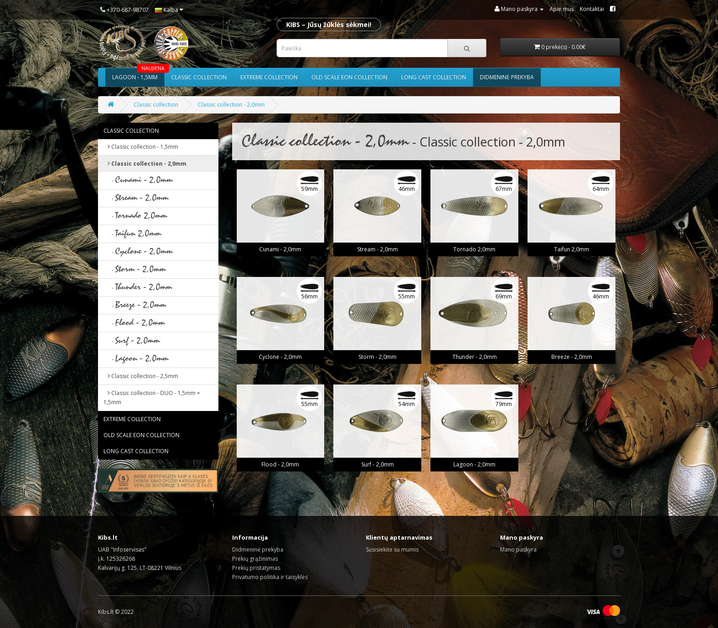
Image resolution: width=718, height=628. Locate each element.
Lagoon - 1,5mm (138, 74)
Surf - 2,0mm (377, 464)
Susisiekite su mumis (392, 549)
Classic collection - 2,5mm (140, 376)
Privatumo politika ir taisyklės (270, 577)
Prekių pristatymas (256, 568)
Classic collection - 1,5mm (140, 147)
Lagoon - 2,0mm (474, 464)
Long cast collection (433, 77)
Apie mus (561, 9)
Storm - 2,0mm (378, 357)
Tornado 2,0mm (474, 249)
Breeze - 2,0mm (571, 357)
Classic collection (199, 77)
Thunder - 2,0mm (474, 357)
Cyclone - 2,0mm (280, 357)
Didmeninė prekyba (507, 77)
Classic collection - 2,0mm (231, 104)
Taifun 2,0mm (571, 249)
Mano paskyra (518, 549)
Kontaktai (592, 9)
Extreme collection (269, 77)
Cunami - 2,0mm (280, 249)
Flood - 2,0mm (280, 464)
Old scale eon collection (349, 77)
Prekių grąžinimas (255, 559)
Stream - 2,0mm (377, 249)
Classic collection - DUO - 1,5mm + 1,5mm (151, 397)
